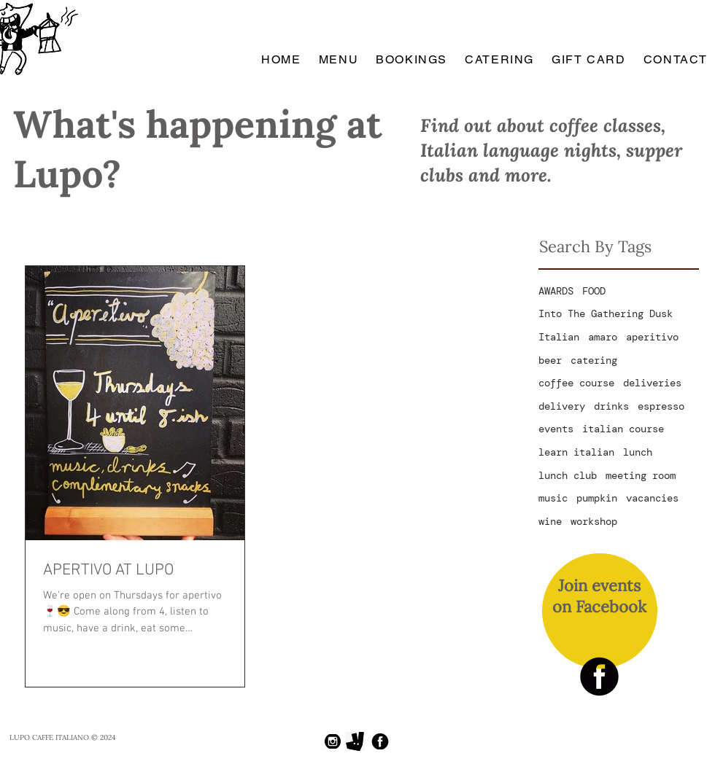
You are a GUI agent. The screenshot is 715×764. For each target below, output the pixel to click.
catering (594, 360)
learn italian (576, 452)
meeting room (641, 475)
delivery (561, 406)
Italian (558, 336)
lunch (637, 452)
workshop (594, 521)
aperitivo (652, 336)
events (555, 428)
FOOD (594, 290)
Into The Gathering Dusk (605, 313)
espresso (661, 406)
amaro (602, 336)
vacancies (652, 497)
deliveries (652, 382)
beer (550, 360)
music (553, 497)
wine (550, 521)
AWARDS (555, 290)
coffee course (576, 382)
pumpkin (596, 497)
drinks (611, 406)
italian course (623, 428)
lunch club (567, 475)
